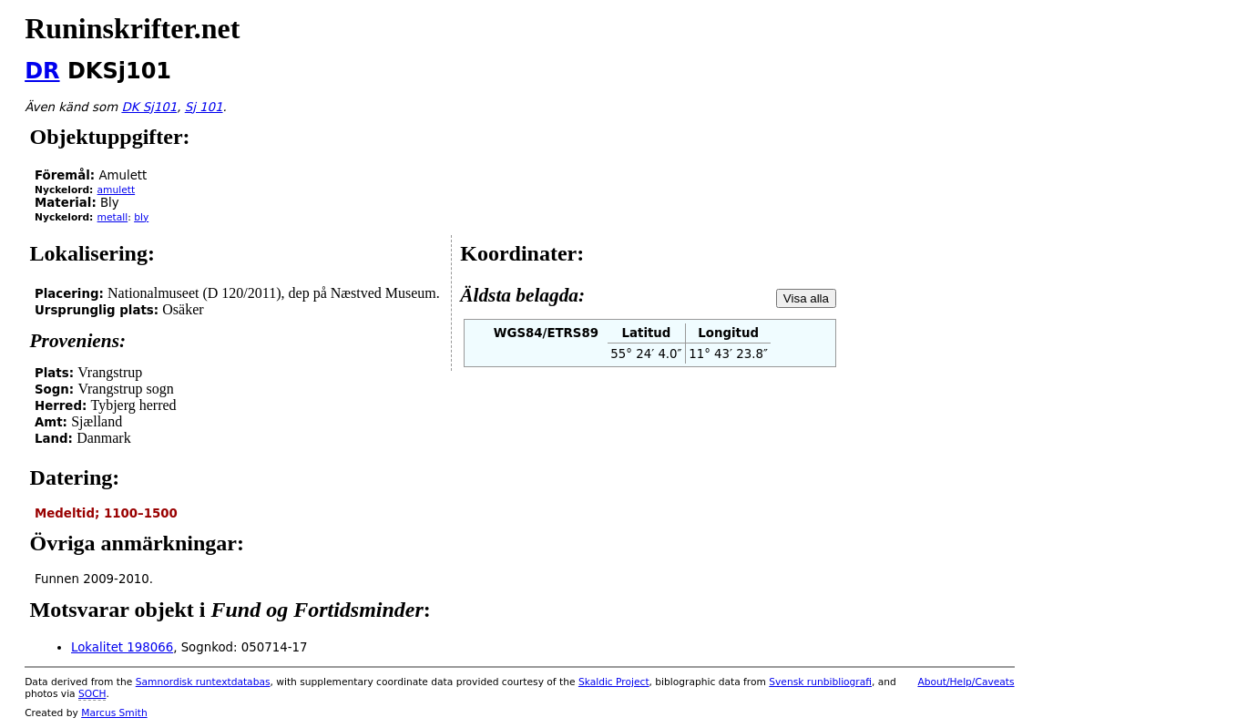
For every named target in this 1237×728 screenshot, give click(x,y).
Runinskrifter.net (132, 28)
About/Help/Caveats (965, 682)
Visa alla (806, 298)
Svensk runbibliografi (820, 682)
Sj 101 (204, 107)
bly (141, 217)
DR (42, 71)
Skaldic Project (613, 682)
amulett (116, 190)
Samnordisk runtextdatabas (203, 682)
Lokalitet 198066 (122, 647)
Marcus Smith (114, 713)
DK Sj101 (149, 107)
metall (112, 217)
